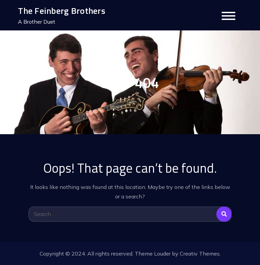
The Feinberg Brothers (61, 10)
